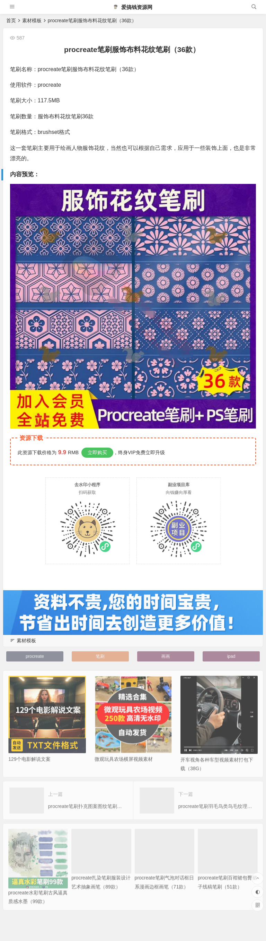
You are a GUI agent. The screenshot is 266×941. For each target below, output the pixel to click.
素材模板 (32, 20)
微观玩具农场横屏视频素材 (124, 769)
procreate (34, 656)
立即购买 (97, 452)
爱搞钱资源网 (132, 7)
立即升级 (155, 452)
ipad (231, 656)
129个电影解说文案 (29, 769)
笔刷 (100, 656)
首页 (11, 20)
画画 (165, 656)
